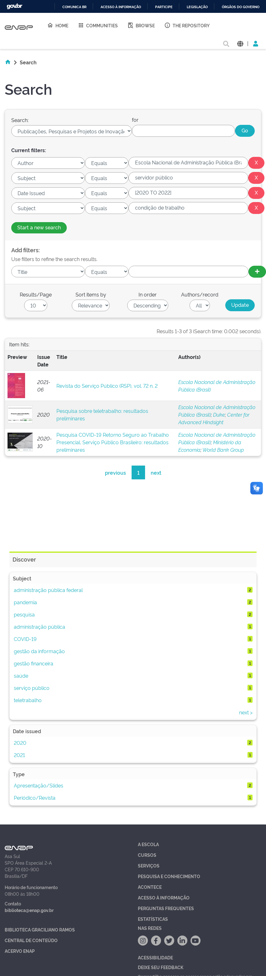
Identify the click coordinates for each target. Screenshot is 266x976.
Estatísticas (153, 919)
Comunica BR (74, 7)
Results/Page (36, 294)
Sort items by (91, 294)
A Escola (148, 844)
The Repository (187, 25)
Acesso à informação (121, 7)
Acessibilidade (155, 957)
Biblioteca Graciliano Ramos (40, 929)
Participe (164, 7)
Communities (98, 25)
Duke (219, 414)
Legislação (197, 7)
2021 (19, 754)
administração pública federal (48, 589)
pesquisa (24, 614)
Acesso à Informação (164, 897)
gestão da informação (39, 651)
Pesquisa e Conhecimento (169, 876)
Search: (20, 119)
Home (57, 25)
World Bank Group (223, 449)
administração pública (39, 626)
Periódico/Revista (34, 797)
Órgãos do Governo (240, 7)
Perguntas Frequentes (166, 908)
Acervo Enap (20, 951)
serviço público (32, 687)
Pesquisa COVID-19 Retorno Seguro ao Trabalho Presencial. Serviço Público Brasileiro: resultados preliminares (112, 442)
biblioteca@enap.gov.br (29, 910)
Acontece (150, 887)
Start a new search (39, 227)
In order (147, 294)
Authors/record (199, 294)
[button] (240, 43)
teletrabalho (28, 699)
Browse (141, 25)
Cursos (147, 855)
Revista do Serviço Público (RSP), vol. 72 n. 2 (107, 385)
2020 (20, 742)
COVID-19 (25, 638)
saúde (21, 675)
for (135, 119)
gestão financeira (33, 663)
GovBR (14, 6)
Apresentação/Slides (38, 785)
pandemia (25, 602)
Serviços (148, 865)
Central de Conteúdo (31, 940)
